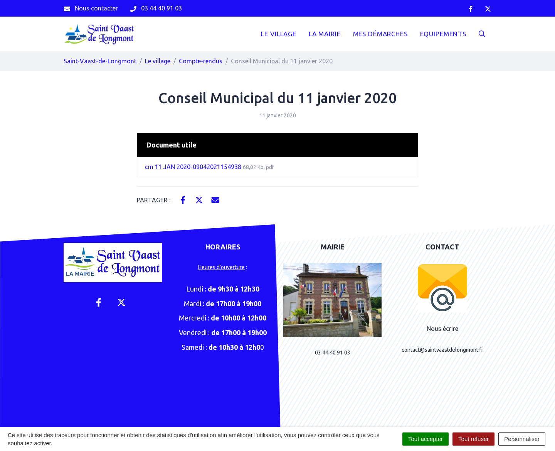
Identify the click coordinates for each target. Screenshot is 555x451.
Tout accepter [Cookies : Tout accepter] (425, 439)
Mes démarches (380, 33)
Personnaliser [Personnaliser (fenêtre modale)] (522, 439)
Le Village (278, 33)
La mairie (325, 33)
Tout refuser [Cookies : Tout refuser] (473, 439)
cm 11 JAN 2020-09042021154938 (209, 166)
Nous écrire (442, 328)
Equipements (443, 33)
